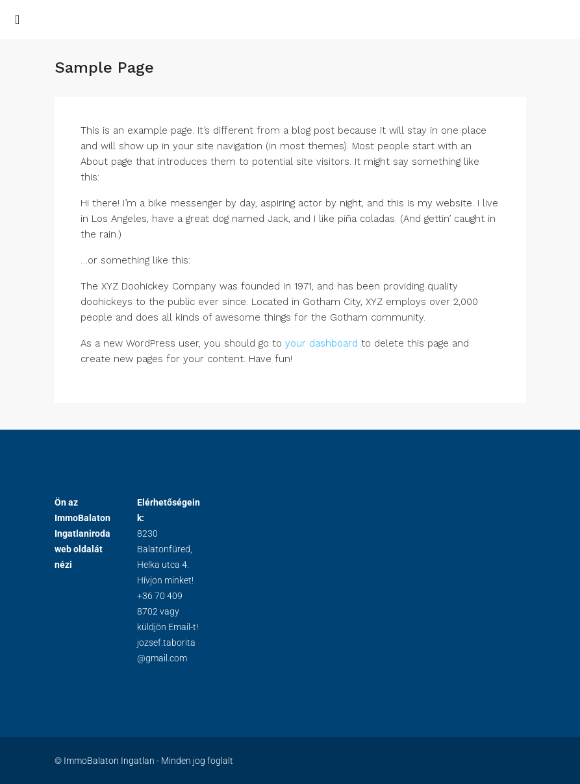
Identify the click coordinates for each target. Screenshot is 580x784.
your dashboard (321, 343)
